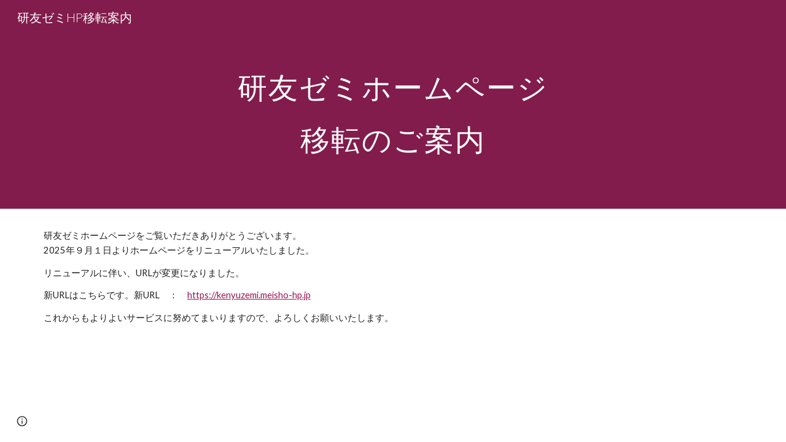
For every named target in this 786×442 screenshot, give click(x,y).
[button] (22, 421)
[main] (393, 104)
